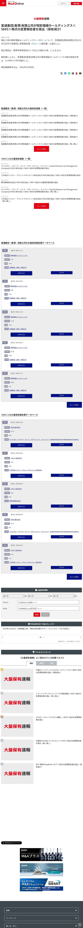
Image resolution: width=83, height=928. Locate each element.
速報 (8, 910)
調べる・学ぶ (11, 926)
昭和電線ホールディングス (19, 255)
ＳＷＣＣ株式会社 (16, 458)
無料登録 (76, 3)
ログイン (63, 3)
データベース (11, 918)
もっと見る (41, 149)
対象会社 (5, 602)
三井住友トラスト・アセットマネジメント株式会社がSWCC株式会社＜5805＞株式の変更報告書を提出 (41, 175)
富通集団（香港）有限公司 (18, 267)
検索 (37, 614)
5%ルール (36, 44)
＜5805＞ (40, 40)
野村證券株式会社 (15, 501)
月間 (51, 663)
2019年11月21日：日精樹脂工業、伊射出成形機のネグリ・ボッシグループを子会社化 (36, 628)
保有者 (5, 609)
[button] (38, 637)
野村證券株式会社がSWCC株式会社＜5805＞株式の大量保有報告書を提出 (29, 182)
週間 (41, 663)
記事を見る (21, 273)
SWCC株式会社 (15, 427)
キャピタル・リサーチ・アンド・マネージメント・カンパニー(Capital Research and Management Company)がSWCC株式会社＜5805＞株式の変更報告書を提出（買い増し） (39, 190)
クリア (45, 614)
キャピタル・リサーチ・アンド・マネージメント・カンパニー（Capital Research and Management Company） (44, 439)
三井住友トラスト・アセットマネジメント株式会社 (26, 470)
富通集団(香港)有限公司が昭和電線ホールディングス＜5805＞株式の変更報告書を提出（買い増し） (40, 144)
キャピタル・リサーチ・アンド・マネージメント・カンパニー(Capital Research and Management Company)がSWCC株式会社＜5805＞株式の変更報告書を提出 (39, 167)
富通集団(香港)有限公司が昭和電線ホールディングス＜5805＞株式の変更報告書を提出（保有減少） (40, 115)
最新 (31, 663)
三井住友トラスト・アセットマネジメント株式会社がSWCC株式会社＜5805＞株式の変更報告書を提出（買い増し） (41, 199)
